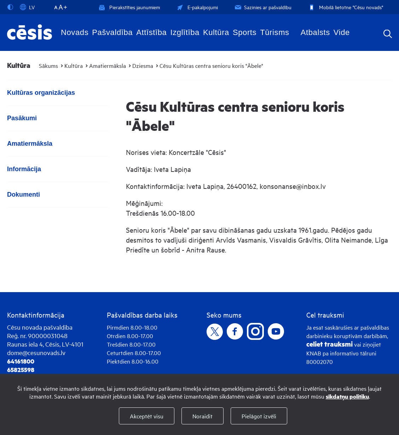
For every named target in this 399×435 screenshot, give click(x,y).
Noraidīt (202, 416)
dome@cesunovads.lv (36, 352)
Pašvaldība (112, 32)
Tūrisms (274, 32)
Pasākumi (22, 118)
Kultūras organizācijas (41, 92)
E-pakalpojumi (196, 7)
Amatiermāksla (107, 65)
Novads (74, 32)
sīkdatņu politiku (347, 396)
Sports (244, 32)
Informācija (24, 169)
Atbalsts (315, 32)
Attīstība (151, 32)
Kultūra (216, 32)
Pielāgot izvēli (259, 416)
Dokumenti (23, 194)
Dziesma (142, 65)
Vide (342, 32)
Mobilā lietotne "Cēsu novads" (345, 7)
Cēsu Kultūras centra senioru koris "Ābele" (211, 65)
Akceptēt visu (146, 416)
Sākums (48, 65)
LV (27, 7)
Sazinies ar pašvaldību (262, 7)
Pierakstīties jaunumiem (129, 7)
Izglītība (185, 32)
